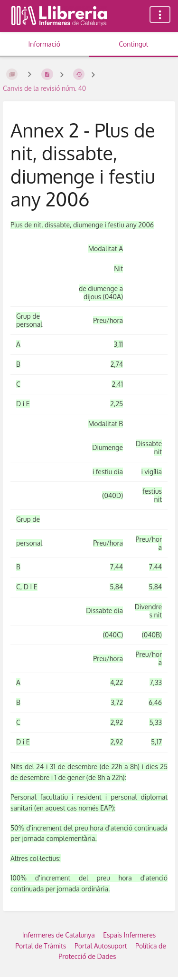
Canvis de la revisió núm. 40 (44, 88)
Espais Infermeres (129, 935)
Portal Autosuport (101, 946)
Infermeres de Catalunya (58, 935)
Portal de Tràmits (40, 946)
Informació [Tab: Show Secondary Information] (44, 44)
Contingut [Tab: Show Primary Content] (133, 44)
